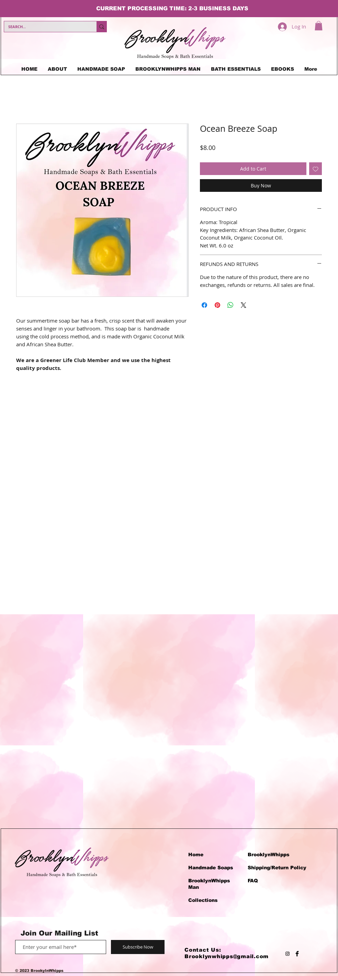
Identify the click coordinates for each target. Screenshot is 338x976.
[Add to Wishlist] (315, 168)
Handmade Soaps (210, 867)
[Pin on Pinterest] (217, 305)
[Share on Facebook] (204, 305)
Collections (203, 900)
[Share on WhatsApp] (230, 305)
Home (195, 854)
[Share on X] (243, 305)
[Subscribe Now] (138, 947)
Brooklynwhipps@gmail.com (226, 956)
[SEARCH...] (45, 26)
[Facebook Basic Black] (297, 953)
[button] (319, 25)
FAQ (253, 880)
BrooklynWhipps (269, 854)
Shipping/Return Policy (277, 867)
